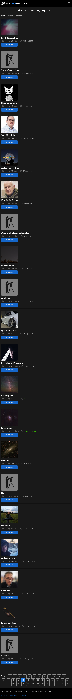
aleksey (5, 298)
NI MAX (5, 525)
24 (57, 680)
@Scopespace (9, 330)
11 (59, 676)
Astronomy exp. (10, 168)
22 (48, 680)
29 (13, 684)
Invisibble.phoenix (12, 363)
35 (43, 684)
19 (33, 680)
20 (38, 680)
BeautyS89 (7, 395)
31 (23, 684)
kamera (5, 591)
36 (48, 684)
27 (3, 684)
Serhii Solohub (9, 135)
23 (52, 680)
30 (18, 684)
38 (58, 684)
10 (54, 676)
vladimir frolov (10, 200)
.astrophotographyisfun (15, 233)
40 (67, 684)
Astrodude (7, 265)
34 (38, 684)
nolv (4, 493)
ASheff (5, 460)
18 (28, 680)
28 (8, 684)
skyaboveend (9, 103)
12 (64, 676)
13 (3, 680)
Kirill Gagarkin (9, 38)
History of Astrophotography (13, 695)
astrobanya (8, 558)
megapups (7, 428)
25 (62, 680)
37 (52, 684)
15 (13, 680)
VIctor (5, 655)
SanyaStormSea (10, 70)
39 (62, 684)
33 (33, 684)
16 (18, 680)
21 (43, 680)
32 (28, 684)
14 (8, 680)
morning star (9, 623)
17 (23, 680)
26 (67, 680)
